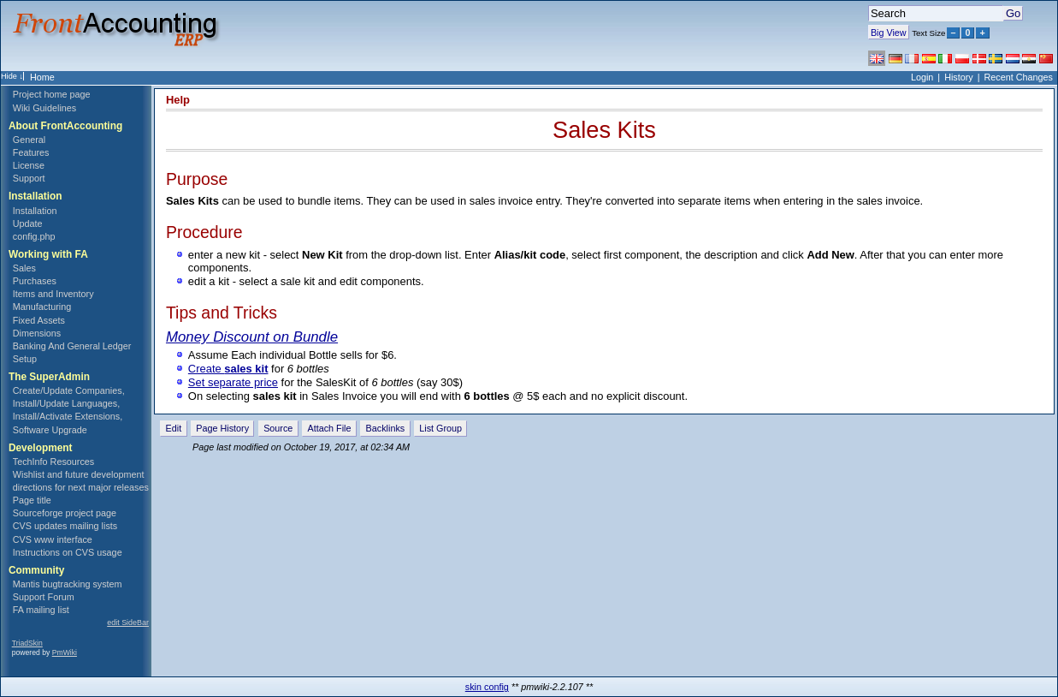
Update (28, 223)
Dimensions (37, 333)
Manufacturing (42, 306)
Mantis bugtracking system (67, 584)
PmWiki (64, 652)
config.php (34, 236)
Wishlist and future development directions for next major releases (81, 480)
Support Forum (43, 597)
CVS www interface (52, 539)
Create (228, 368)
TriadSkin (27, 643)
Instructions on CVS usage (67, 552)
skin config (487, 687)
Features (31, 152)
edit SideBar (128, 622)
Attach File (329, 428)
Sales (24, 268)
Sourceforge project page (64, 513)
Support (29, 178)
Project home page (52, 94)
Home (42, 77)
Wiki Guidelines (44, 108)
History (958, 77)
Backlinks (385, 428)
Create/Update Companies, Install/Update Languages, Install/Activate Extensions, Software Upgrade (69, 409)
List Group (440, 428)
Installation (35, 211)
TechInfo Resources (53, 461)
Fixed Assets (39, 320)
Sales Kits (604, 129)
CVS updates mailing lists (65, 526)
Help (178, 99)
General (29, 139)
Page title (32, 500)
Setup (25, 359)
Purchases (34, 281)
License (28, 165)
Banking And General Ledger (72, 346)
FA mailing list (41, 610)
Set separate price (233, 382)
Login (922, 77)
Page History (222, 428)
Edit (174, 428)
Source (278, 428)
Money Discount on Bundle (252, 337)
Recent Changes (1018, 77)
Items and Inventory (53, 294)
